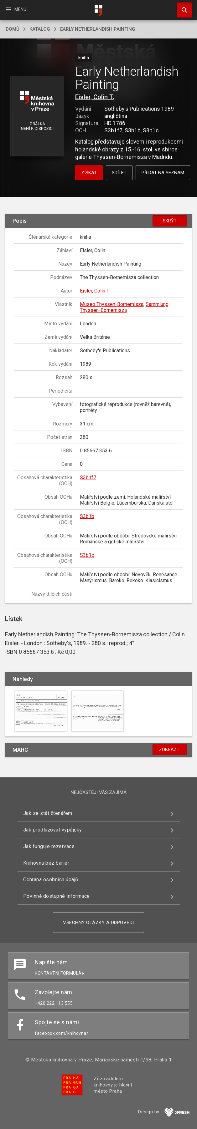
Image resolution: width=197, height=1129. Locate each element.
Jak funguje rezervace (49, 846)
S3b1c (87, 555)
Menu (15, 9)
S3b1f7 (88, 478)
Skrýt (170, 220)
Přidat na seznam (163, 172)
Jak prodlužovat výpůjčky (52, 830)
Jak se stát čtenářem (47, 813)
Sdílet (119, 172)
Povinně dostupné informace (56, 896)
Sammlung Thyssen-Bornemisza (124, 307)
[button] (37, 116)
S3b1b (87, 516)
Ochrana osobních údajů (50, 879)
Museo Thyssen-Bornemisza (111, 304)
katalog (39, 29)
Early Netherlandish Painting (97, 29)
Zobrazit (169, 749)
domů (12, 29)
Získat (89, 172)
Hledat (181, 7)
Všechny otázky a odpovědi (98, 922)
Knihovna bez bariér (46, 863)
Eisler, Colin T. (94, 97)
